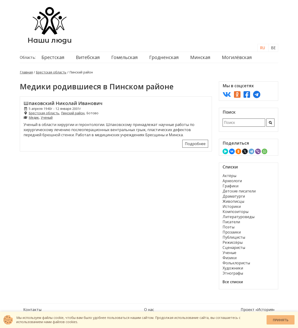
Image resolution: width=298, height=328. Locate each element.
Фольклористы (236, 262)
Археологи (232, 180)
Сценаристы (234, 247)
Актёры (229, 175)
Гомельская (124, 57)
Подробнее (195, 143)
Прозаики (232, 232)
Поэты (228, 227)
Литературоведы (238, 216)
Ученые (229, 252)
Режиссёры (233, 242)
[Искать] (270, 123)
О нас (149, 309)
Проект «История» (258, 309)
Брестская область (51, 72)
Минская (200, 57)
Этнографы (233, 273)
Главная (26, 72)
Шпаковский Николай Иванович (63, 103)
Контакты (32, 309)
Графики (230, 185)
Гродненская (164, 57)
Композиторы (235, 211)
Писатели (231, 221)
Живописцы (233, 201)
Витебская (88, 57)
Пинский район (73, 113)
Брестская (52, 57)
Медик (34, 117)
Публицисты (234, 237)
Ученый (47, 117)
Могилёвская (237, 57)
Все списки (233, 281)
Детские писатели (239, 191)
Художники (233, 268)
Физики (230, 257)
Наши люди (49, 40)
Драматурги (234, 196)
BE (273, 47)
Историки (232, 206)
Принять (280, 320)
